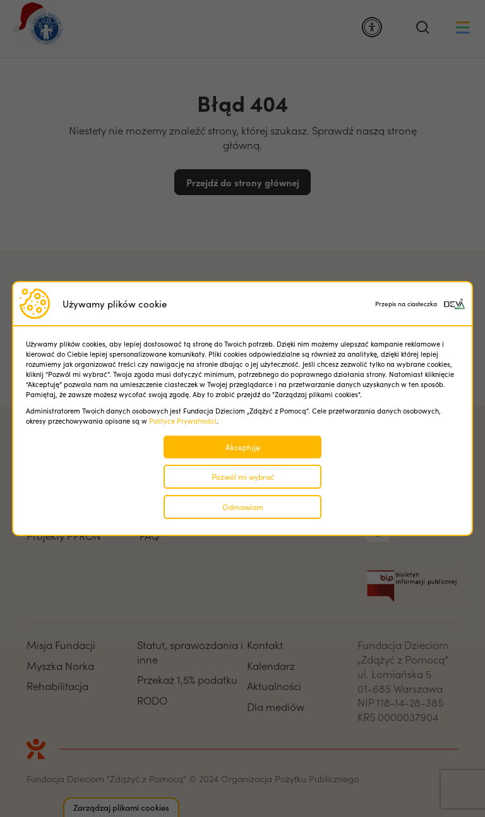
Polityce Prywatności (183, 421)
